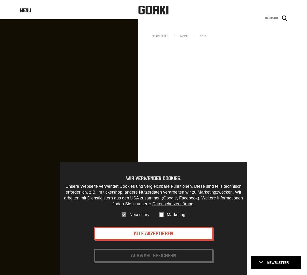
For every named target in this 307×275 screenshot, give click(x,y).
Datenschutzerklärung (172, 204)
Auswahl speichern (153, 256)
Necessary (139, 215)
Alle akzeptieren (153, 234)
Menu (29, 10)
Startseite (160, 36)
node (184, 36)
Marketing (176, 215)
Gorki (153, 10)
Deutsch (271, 18)
